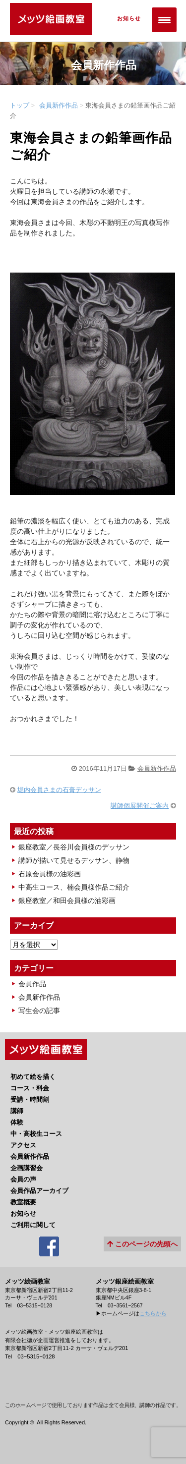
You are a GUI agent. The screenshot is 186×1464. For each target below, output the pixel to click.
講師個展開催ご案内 (140, 805)
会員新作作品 (58, 105)
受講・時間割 (29, 1099)
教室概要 (23, 1202)
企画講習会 (26, 1168)
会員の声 (23, 1179)
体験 (16, 1122)
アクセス (23, 1145)
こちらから (153, 1313)
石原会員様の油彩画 (49, 874)
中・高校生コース (36, 1133)
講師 (16, 1111)
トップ (19, 105)
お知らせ (125, 19)
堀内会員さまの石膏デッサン (59, 789)
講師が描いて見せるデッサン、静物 (73, 860)
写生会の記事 (39, 1010)
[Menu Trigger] (164, 19)
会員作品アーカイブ (39, 1190)
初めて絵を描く (33, 1076)
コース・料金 (29, 1088)
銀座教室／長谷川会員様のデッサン (73, 847)
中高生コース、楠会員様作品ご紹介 (73, 887)
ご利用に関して (33, 1225)
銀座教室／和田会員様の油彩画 (67, 900)
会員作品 (32, 984)
